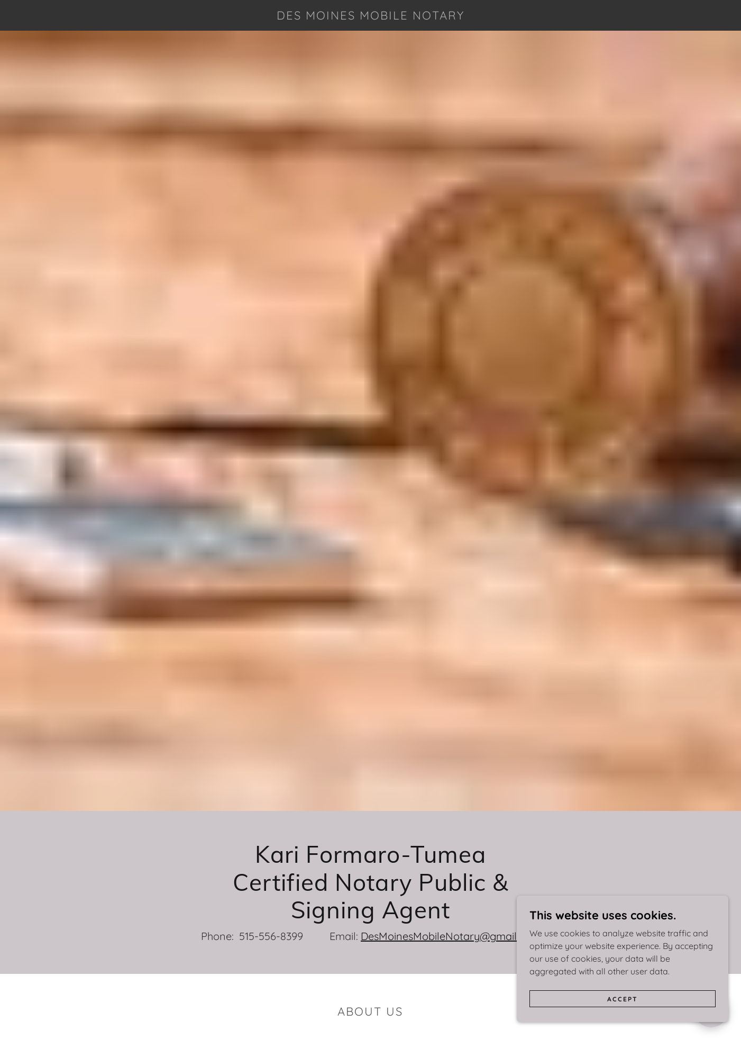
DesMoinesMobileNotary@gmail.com (450, 936)
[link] (370, 16)
